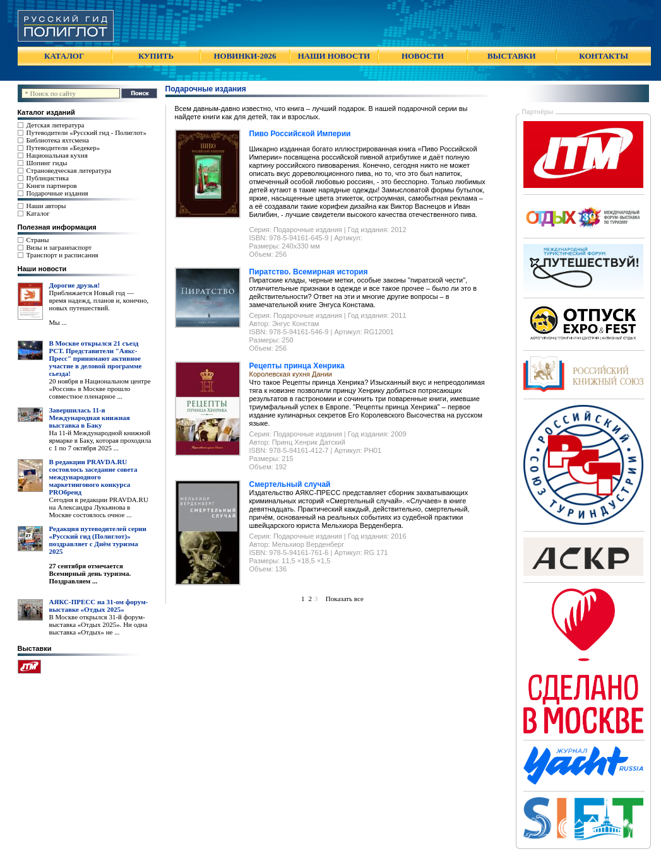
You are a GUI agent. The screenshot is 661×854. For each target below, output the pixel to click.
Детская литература (56, 125)
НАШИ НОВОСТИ (334, 56)
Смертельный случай (290, 484)
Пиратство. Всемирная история (308, 271)
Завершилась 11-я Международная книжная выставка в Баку (89, 417)
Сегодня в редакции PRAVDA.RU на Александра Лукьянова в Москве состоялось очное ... (98, 507)
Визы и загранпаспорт (59, 247)
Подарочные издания (57, 193)
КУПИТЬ (156, 56)
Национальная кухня (57, 155)
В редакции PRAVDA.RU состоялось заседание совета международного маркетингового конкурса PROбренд (93, 477)
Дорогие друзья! (74, 285)
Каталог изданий (46, 112)
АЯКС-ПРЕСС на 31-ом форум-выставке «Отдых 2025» (98, 605)
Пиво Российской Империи (300, 133)
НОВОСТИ (423, 56)
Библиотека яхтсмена (58, 140)
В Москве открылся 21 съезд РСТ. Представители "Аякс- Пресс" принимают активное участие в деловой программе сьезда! (95, 358)
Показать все (342, 598)
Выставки (35, 648)
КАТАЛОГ (64, 56)
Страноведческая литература (69, 170)
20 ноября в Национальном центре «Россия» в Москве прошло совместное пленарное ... (100, 388)
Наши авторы (46, 205)
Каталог (38, 213)
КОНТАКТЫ (603, 56)
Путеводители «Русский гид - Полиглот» (86, 132)
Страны (38, 239)
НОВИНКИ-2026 (244, 56)
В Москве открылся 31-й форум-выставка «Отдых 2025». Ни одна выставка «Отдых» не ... (98, 624)
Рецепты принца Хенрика (297, 365)
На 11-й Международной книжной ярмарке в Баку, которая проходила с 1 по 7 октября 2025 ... (100, 440)
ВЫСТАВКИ (511, 56)
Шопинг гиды (47, 163)
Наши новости (42, 268)
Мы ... (58, 322)
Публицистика (48, 178)
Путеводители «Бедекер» (63, 147)
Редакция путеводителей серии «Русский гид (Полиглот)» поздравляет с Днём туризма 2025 (97, 540)
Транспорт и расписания (62, 255)
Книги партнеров (52, 185)
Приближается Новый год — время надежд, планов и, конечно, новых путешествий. (99, 300)
